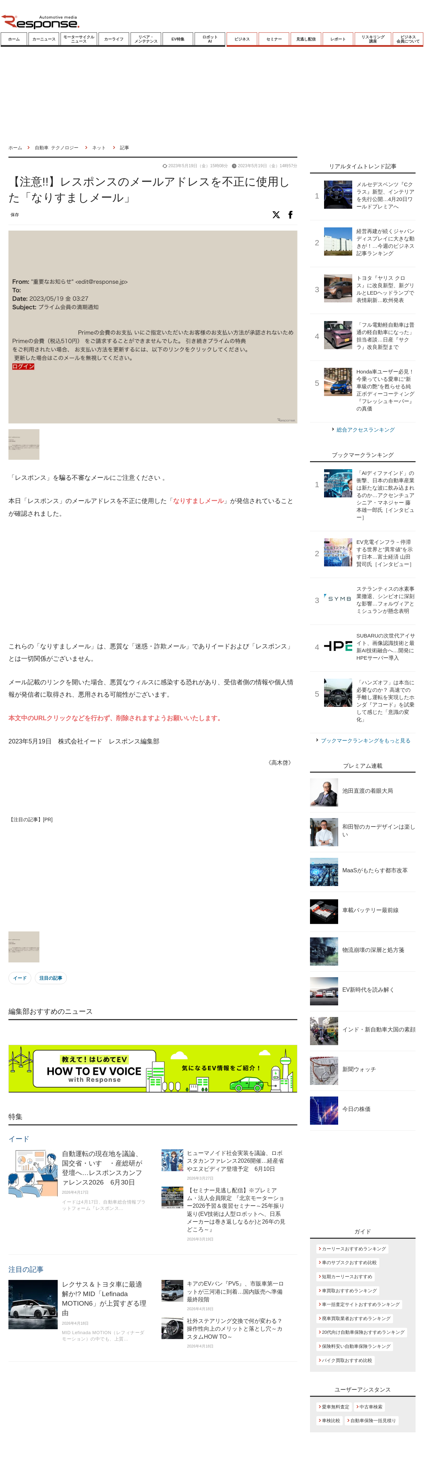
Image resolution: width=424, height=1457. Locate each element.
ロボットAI (210, 39)
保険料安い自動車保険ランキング (356, 1346)
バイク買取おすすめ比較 (347, 1360)
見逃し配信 (306, 39)
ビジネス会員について (408, 39)
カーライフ (114, 39)
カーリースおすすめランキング (354, 1248)
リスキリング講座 (373, 39)
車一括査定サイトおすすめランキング (361, 1304)
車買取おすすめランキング (349, 1290)
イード (20, 978)
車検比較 (331, 1420)
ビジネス (242, 39)
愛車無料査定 (335, 1406)
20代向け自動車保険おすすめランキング (363, 1332)
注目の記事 (50, 978)
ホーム (14, 39)
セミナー (274, 39)
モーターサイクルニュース (78, 39)
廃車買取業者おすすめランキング (356, 1318)
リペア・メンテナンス (146, 39)
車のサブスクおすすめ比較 (349, 1262)
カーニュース (44, 39)
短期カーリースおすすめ (347, 1276)
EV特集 (177, 39)
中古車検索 (371, 1406)
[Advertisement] (138, 580)
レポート (338, 39)
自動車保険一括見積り (373, 1420)
